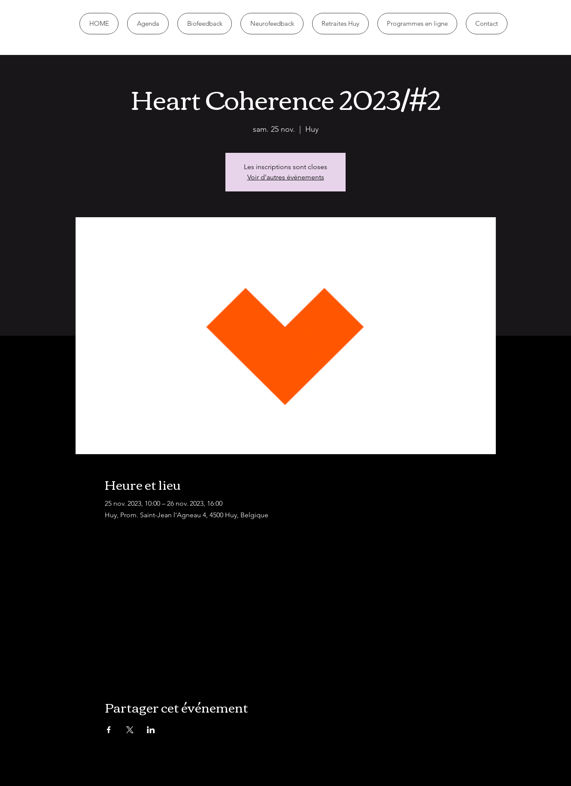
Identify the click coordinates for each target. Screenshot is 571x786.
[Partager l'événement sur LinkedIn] (151, 729)
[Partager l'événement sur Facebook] (109, 729)
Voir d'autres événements (285, 177)
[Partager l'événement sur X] (130, 729)
